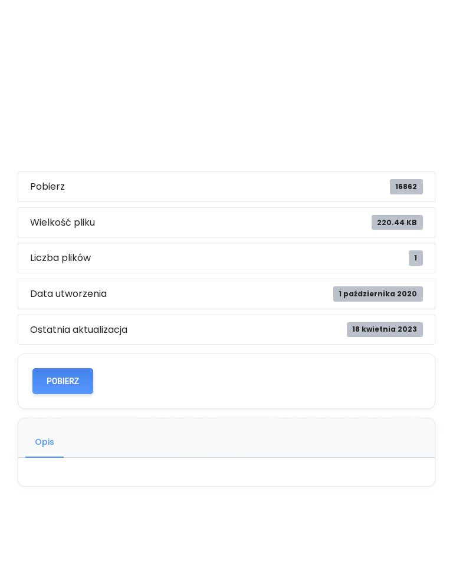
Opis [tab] (44, 442)
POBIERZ (63, 381)
